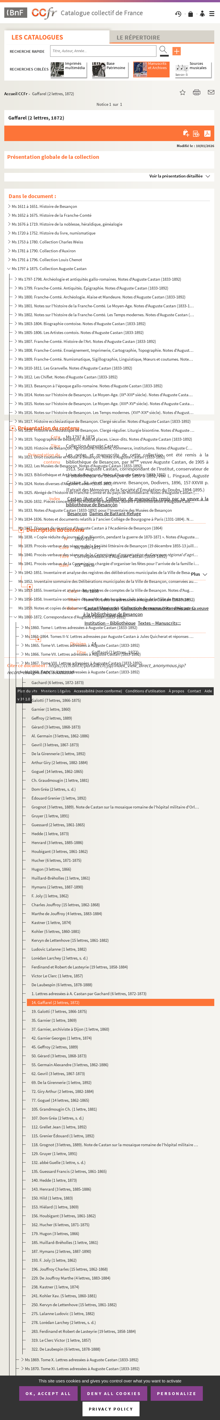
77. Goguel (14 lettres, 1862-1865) (60, 1100)
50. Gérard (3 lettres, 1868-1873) (59, 1055)
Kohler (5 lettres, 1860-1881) (56, 931)
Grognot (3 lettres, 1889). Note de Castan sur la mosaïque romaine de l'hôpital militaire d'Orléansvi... (116, 807)
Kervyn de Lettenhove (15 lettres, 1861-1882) (70, 940)
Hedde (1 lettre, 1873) (50, 833)
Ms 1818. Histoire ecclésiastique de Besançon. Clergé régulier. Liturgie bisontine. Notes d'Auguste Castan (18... (106, 430)
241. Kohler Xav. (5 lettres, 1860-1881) (64, 1295)
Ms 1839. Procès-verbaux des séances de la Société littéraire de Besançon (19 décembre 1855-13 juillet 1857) (108, 545)
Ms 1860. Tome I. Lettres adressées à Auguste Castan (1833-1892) (81, 627)
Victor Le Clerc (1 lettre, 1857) (57, 975)
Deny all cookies (114, 1393)
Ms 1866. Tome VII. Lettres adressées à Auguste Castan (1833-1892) (83, 654)
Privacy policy (111, 1409)
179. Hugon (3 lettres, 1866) (55, 1233)
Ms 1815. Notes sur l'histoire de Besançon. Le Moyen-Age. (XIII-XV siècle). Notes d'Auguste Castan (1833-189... (106, 404)
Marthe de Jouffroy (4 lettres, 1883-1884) (67, 913)
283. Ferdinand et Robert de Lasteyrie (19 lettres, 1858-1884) (84, 1331)
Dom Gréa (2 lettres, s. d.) (54, 789)
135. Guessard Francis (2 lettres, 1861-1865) (69, 1171)
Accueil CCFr (16, 93)
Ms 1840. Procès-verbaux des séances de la (108, 554)
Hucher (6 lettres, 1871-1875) (57, 860)
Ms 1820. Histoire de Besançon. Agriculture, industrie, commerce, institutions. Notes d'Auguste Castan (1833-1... (106, 448)
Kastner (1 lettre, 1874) (51, 922)
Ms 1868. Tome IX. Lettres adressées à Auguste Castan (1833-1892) (82, 672)
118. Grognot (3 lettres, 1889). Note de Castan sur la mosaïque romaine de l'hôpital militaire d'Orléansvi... (116, 1144)
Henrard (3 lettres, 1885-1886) (57, 842)
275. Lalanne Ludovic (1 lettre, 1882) (63, 1313)
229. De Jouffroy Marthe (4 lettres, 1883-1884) (71, 1278)
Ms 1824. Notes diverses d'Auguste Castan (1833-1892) (65, 483)
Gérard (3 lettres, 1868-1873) (56, 727)
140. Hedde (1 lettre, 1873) (54, 1180)
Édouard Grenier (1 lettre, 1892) (59, 798)
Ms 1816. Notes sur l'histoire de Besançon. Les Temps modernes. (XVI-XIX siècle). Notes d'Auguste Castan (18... (106, 412)
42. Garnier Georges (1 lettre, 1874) (62, 1038)
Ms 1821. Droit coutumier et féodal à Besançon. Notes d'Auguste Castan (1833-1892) (91, 457)
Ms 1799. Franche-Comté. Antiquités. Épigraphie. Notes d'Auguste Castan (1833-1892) (93, 288)
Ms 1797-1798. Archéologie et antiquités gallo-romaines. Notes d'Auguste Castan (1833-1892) (99, 279)
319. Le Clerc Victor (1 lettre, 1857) (61, 1340)
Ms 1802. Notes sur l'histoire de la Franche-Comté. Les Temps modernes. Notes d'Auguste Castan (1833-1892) (106, 314)
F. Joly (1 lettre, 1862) (50, 896)
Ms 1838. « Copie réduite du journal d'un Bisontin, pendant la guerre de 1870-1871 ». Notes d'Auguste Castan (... (108, 537)
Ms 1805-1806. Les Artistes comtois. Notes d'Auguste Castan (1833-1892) (81, 332)
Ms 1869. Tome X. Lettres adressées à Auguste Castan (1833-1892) (82, 1359)
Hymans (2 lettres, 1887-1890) (57, 887)
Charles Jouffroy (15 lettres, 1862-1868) (66, 904)
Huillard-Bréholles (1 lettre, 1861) (61, 878)
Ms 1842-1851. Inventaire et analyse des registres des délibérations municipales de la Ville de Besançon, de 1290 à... (106, 572)
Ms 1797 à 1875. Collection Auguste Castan (49, 268)
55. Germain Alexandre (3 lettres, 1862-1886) (70, 1064)
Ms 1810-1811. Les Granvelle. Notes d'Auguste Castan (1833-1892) (75, 368)
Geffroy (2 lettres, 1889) (52, 718)
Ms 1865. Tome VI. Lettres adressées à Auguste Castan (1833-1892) (82, 645)
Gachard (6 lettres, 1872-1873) (58, 682)
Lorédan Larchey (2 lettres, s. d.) (60, 958)
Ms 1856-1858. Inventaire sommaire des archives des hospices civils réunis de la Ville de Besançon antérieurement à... (106, 599)
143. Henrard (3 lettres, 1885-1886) (61, 1189)
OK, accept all (48, 1393)
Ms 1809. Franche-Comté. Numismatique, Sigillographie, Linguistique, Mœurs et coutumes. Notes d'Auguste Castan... (106, 359)
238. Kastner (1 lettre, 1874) (55, 1287)
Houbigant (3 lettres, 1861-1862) (60, 851)
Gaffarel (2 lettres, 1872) (53, 691)
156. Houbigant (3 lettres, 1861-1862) (64, 1215)
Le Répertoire (138, 37)
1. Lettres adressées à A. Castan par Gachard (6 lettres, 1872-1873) (89, 993)
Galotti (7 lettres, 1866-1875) (56, 700)
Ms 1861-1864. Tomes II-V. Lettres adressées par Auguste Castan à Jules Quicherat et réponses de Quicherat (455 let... (110, 636)
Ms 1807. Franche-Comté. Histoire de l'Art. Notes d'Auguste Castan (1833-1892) (87, 341)
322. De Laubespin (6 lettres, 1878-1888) (66, 1349)
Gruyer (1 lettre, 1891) (50, 816)
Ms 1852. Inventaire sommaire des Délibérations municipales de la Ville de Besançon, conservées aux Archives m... (108, 581)
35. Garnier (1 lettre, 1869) (54, 1020)
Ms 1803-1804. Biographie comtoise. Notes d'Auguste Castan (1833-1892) (82, 323)
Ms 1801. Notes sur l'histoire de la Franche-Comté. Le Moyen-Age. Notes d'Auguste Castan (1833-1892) (106, 305)
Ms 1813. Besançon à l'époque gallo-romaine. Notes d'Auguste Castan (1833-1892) (90, 385)
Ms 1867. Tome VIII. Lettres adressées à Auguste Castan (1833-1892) (83, 663)
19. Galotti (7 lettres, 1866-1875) (59, 1011)
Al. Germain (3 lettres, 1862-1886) (60, 736)
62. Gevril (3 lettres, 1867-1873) (58, 1073)
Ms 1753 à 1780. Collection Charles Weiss (47, 242)
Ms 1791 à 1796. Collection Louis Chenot (47, 259)
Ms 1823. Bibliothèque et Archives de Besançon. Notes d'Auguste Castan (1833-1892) (92, 474)
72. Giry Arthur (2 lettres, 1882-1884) (63, 1091)
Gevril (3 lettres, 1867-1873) (55, 744)
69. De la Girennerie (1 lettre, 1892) (62, 1082)
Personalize (177, 1393)
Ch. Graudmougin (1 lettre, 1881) (60, 780)
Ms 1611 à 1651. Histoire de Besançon (44, 206)
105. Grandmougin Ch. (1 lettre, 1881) (64, 1109)
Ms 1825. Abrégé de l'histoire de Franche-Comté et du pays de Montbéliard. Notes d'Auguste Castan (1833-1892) (108, 492)
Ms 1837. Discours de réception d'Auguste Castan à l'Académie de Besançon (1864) (90, 528)
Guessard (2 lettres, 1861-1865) (58, 824)
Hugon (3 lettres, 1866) (51, 869)
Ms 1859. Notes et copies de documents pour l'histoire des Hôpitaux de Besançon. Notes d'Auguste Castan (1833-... (108, 608)
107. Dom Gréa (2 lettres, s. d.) (58, 1118)
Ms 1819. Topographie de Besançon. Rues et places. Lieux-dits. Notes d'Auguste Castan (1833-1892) (105, 439)
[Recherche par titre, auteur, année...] (103, 51)
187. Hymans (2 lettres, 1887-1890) (61, 1251)
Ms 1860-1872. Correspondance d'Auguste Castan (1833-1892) (72, 617)
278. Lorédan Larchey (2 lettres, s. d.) (64, 1322)
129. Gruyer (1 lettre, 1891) (54, 1153)
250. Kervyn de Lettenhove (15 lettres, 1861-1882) (74, 1304)
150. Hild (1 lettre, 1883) (52, 1198)
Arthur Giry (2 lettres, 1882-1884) (60, 762)
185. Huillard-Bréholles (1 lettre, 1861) (65, 1242)
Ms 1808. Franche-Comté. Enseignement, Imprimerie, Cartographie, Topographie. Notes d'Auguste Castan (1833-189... (106, 350)
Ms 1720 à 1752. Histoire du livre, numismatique (53, 233)
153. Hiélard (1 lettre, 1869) (55, 1207)
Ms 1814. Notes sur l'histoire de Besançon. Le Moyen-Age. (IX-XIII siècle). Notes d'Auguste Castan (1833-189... (106, 395)
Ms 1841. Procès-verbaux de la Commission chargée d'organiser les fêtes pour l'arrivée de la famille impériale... (108, 563)
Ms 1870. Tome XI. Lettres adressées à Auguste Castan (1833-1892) (82, 1368)
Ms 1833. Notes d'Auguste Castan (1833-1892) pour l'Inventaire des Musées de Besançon (95, 510)
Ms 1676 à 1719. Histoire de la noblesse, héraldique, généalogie (67, 224)
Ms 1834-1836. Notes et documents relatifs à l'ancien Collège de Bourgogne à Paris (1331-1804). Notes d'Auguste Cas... (106, 519)
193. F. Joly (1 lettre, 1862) (54, 1260)
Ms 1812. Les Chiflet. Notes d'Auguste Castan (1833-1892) (68, 377)
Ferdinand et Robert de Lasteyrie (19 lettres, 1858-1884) (80, 967)
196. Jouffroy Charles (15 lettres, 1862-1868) (70, 1269)
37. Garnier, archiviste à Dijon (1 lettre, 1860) (70, 1029)
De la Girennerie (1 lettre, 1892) (59, 753)
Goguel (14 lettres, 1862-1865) (57, 771)
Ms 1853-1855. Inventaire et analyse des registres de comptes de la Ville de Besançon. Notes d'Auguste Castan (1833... (106, 590)
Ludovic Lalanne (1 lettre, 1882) (59, 949)
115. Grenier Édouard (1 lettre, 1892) (63, 1135)
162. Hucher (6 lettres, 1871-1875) (61, 1224)
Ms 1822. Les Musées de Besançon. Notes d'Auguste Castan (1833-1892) (80, 465)
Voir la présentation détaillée (176, 176)
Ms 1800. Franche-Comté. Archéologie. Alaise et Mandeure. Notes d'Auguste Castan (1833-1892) (102, 297)
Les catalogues (37, 37)
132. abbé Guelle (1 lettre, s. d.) (59, 1162)
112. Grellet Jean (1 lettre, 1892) (59, 1127)
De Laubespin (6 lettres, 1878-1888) (62, 984)
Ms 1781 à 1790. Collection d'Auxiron (44, 250)
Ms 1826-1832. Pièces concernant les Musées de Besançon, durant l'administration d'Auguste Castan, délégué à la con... (106, 501)
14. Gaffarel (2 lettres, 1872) (56, 1002)
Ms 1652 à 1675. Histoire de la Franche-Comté (51, 215)
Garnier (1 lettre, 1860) (51, 709)
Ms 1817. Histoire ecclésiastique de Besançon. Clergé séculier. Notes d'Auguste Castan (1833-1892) (104, 421)
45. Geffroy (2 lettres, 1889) (55, 1047)
